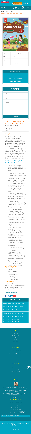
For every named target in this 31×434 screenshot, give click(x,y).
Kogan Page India (15, 369)
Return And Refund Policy (15, 353)
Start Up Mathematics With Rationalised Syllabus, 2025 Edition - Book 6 (13, 320)
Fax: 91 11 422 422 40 (16, 409)
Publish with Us (15, 335)
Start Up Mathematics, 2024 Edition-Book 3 (14, 310)
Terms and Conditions (15, 350)
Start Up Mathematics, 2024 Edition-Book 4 (14, 313)
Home (2, 11)
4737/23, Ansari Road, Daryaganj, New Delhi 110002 (15, 404)
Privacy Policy (15, 351)
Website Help (15, 429)
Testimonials (15, 341)
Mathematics (9, 11)
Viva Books (15, 366)
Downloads (15, 342)
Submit (15, 116)
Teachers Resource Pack (15, 78)
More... (14, 397)
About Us (15, 333)
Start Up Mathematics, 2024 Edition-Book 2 (14, 306)
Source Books (15, 367)
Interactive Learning (15, 81)
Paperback (15, 75)
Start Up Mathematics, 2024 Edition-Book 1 (14, 303)
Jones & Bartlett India (15, 371)
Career (15, 339)
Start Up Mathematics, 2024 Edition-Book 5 (12, 13)
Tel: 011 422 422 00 (15, 407)
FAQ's (15, 337)
